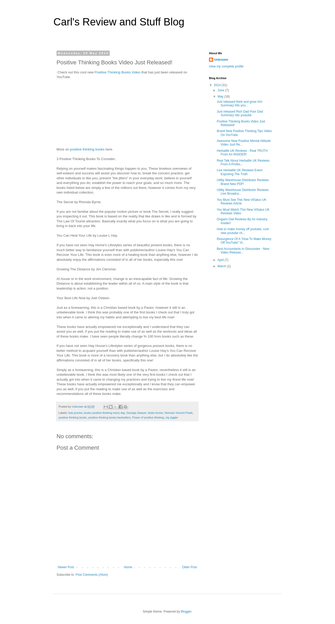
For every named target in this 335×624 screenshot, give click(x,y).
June (221, 90)
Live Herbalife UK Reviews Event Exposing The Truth (239, 172)
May (221, 96)
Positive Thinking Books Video (118, 72)
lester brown (155, 412)
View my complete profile (226, 66)
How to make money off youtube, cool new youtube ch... (243, 231)
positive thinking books (87, 149)
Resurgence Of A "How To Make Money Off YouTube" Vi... (244, 240)
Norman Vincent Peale (179, 412)
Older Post (189, 567)
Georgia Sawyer (136, 412)
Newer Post (66, 567)
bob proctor (75, 412)
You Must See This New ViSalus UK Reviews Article (241, 201)
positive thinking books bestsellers (109, 417)
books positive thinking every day (104, 412)
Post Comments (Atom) (91, 575)
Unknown (221, 59)
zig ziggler (171, 417)
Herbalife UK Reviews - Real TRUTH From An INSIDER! (242, 152)
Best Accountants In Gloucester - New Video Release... (243, 250)
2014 (218, 85)
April (221, 260)
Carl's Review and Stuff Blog (118, 22)
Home (128, 567)
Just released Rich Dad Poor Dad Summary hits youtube (240, 113)
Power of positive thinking (148, 417)
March (222, 266)
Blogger (186, 611)
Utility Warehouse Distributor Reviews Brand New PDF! (243, 182)
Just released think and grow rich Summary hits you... (239, 103)
